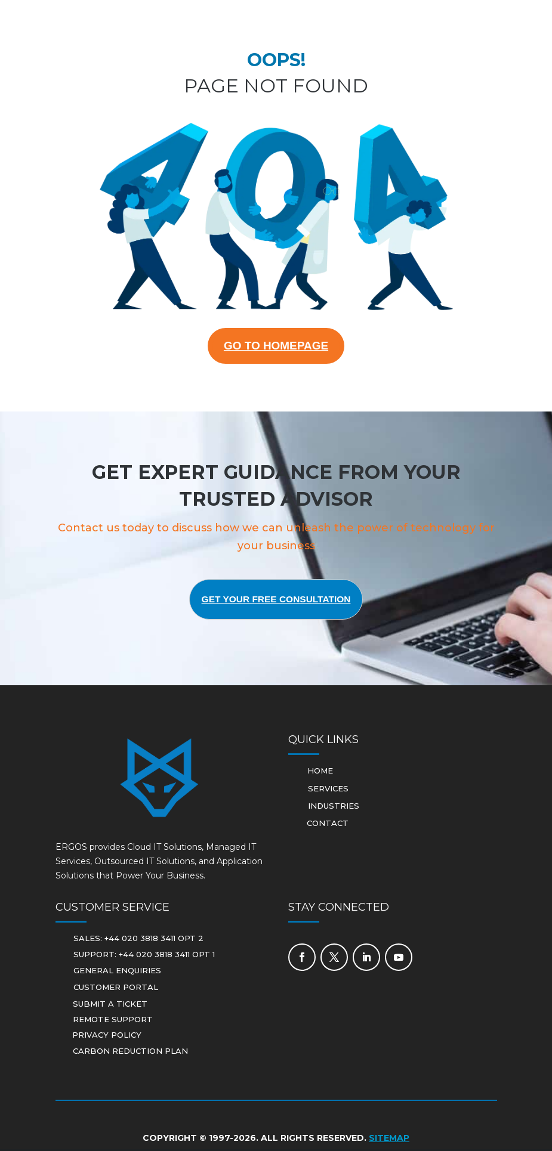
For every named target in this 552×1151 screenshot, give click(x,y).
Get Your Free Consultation (276, 601)
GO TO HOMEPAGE (276, 346)
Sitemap (389, 1139)
